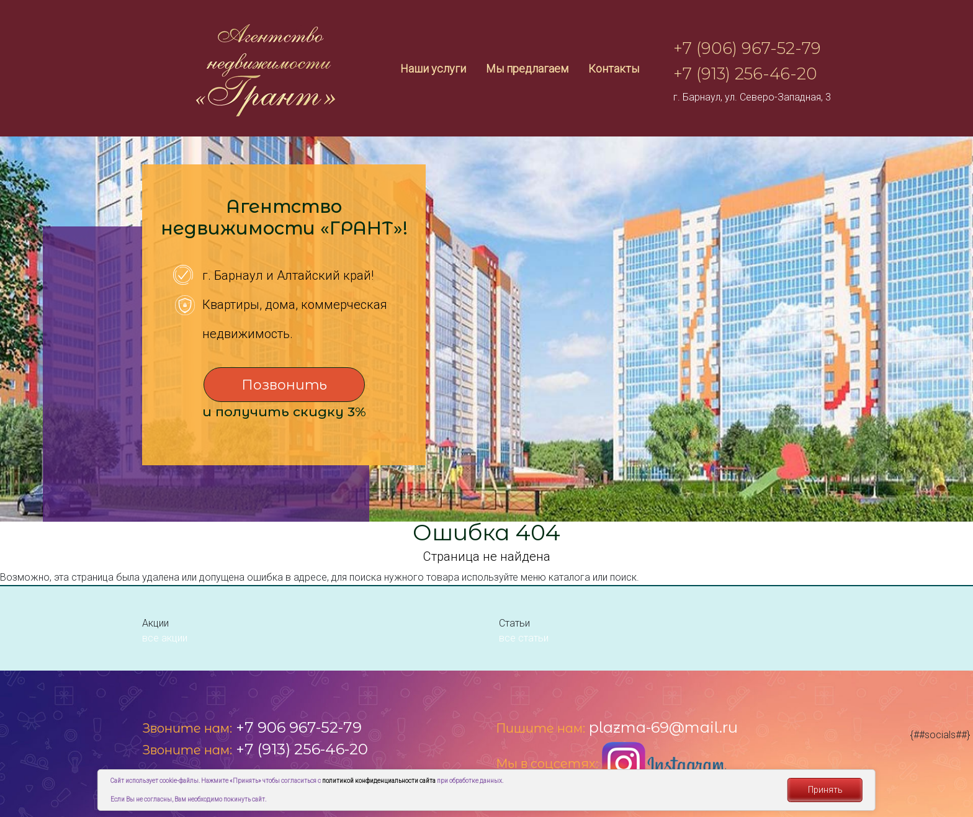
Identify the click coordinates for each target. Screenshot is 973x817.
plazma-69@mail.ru (663, 727)
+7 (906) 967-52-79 (747, 48)
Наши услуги (433, 68)
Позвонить (284, 385)
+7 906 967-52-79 (299, 727)
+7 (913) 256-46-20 (745, 74)
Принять (825, 790)
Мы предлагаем (527, 68)
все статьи (524, 638)
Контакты (613, 68)
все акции (164, 638)
